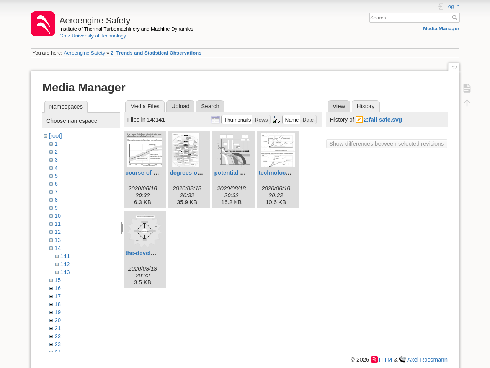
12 (58, 232)
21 (58, 328)
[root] (55, 135)
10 (58, 215)
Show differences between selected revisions (386, 143)
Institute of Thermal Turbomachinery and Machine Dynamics (126, 29)
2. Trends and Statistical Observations (156, 53)
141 (65, 256)
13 (58, 240)
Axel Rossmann (427, 359)
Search (455, 17)
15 (58, 280)
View (339, 106)
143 (65, 272)
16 (58, 288)
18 (58, 304)
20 (58, 320)
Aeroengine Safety (84, 53)
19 (58, 312)
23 (58, 344)
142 (65, 264)
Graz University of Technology (92, 36)
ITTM (385, 359)
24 (58, 352)
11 (58, 223)
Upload (180, 106)
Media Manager (441, 28)
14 (58, 248)
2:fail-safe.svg (383, 119)
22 (58, 336)
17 (58, 296)
